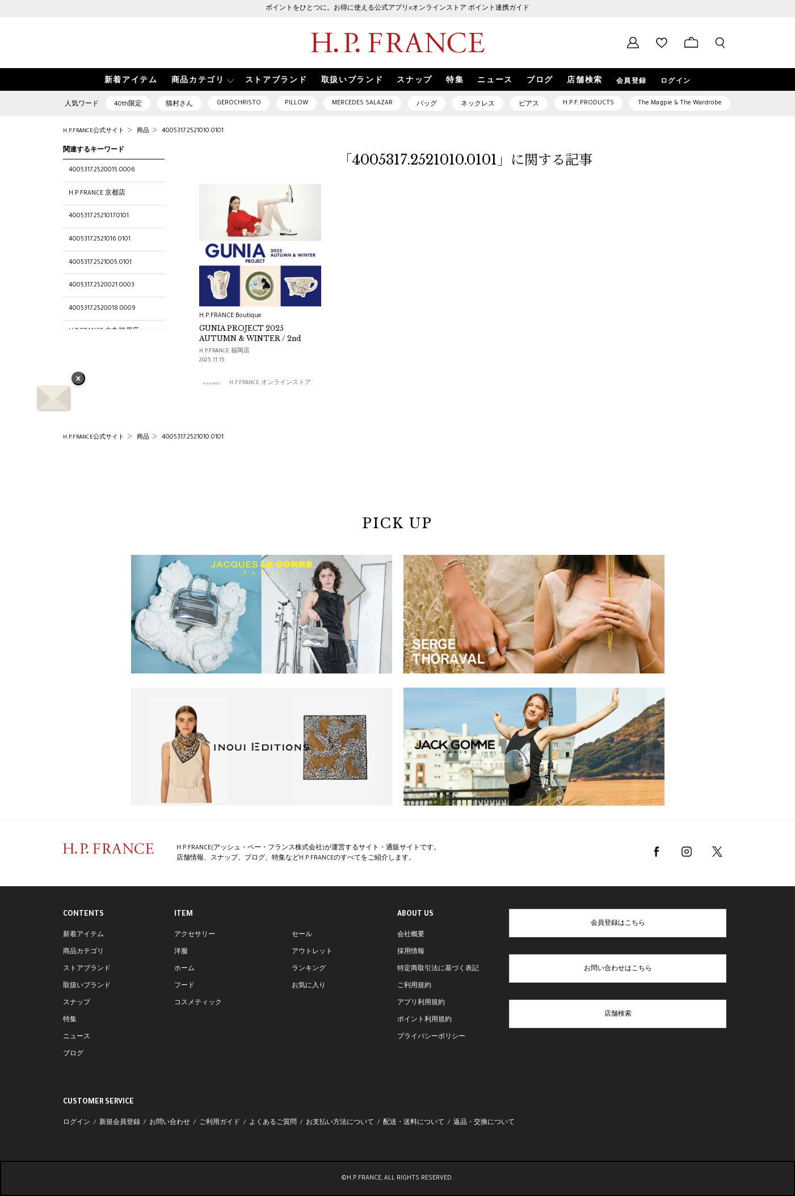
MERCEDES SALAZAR (362, 103)
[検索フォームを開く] (720, 42)
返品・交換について (484, 1122)
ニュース (76, 1037)
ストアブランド (87, 969)
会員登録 (631, 81)
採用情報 (410, 952)
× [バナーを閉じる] (78, 379)
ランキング (309, 969)
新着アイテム (83, 935)
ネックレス (478, 104)
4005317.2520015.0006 (102, 170)
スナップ (76, 1003)
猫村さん (179, 104)
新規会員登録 (119, 1122)
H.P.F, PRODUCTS (588, 103)
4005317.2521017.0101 (99, 216)
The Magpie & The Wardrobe (680, 103)
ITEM (183, 915)
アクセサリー (194, 935)
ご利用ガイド (219, 1122)
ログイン (676, 81)
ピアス (529, 104)
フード (184, 986)
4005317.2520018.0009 (102, 308)
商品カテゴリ (83, 952)
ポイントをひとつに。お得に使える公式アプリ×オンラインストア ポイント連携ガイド (397, 8)
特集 (70, 1020)
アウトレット (312, 952)
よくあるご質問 (273, 1122)
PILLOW (296, 103)
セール (302, 935)
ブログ (73, 1054)
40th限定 (128, 104)
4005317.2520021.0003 (101, 285)
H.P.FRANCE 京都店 (97, 193)
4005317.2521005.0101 (100, 262)
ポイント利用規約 (424, 1020)
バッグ (427, 104)
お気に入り (309, 986)
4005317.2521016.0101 (100, 239)
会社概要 (410, 935)
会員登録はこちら (618, 923)
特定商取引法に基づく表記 (438, 969)
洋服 (181, 952)
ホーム (184, 969)
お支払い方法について (340, 1122)
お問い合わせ (169, 1122)
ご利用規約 (414, 986)
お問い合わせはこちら (618, 969)
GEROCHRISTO (239, 103)
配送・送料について (413, 1122)
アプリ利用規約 (421, 1003)
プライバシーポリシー (431, 1037)
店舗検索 (618, 1014)
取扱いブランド (87, 986)
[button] (201, 79)
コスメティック (198, 1003)
